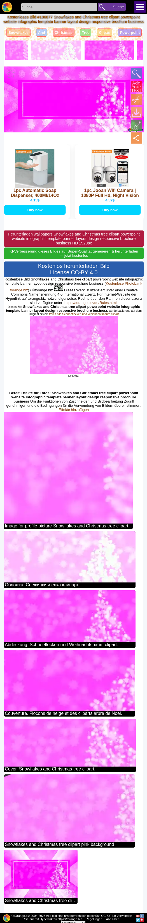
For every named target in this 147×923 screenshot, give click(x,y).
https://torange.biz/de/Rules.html (90, 303)
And (41, 32)
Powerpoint (130, 32)
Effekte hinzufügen (74, 410)
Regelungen (94, 919)
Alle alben (112, 919)
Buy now (35, 210)
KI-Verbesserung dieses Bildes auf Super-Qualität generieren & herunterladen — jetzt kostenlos (74, 253)
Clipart (104, 32)
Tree (86, 32)
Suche (118, 7)
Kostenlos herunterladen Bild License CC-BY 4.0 (74, 269)
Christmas (64, 32)
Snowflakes (18, 32)
